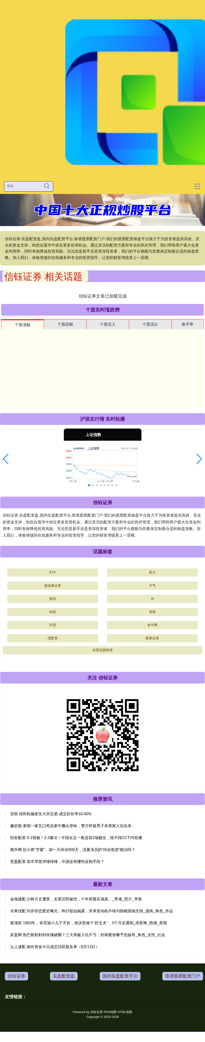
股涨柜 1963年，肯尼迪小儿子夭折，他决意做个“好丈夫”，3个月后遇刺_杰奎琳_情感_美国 (88, 923)
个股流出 (150, 324)
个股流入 (107, 324)
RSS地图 (110, 1012)
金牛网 (152, 625)
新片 (152, 572)
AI (152, 599)
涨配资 (53, 638)
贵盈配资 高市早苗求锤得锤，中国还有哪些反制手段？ (57, 861)
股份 (52, 599)
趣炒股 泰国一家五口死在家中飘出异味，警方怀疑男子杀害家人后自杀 (70, 826)
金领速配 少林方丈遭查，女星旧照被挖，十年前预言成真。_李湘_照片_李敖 (76, 899)
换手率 (187, 324)
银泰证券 (152, 638)
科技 (52, 612)
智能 (152, 612)
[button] (5, 459)
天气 (152, 585)
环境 (52, 625)
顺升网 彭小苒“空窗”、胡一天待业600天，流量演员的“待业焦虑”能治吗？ (72, 850)
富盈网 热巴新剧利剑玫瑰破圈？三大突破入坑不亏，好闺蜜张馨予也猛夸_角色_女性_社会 (87, 935)
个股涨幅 (22, 325)
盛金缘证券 (52, 585)
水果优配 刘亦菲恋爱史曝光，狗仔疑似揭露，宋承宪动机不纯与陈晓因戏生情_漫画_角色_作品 (91, 911)
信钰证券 (16, 976)
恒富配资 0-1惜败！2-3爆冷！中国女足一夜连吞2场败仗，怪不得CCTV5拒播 (76, 838)
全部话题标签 (102, 650)
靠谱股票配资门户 (182, 976)
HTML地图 (124, 1012)
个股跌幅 (65, 324)
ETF (52, 572)
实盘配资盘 (64, 976)
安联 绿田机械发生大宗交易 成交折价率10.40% (50, 814)
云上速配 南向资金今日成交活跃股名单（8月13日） (54, 947)
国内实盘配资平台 (120, 976)
